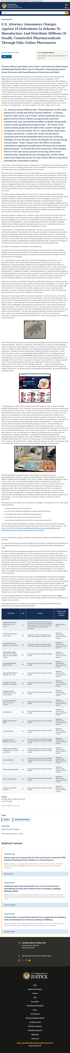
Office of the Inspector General (35, 1018)
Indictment (17, 105)
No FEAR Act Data (35, 1022)
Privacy (35, 1010)
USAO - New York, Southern (10, 829)
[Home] (12, 8)
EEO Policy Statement (35, 1026)
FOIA (35, 997)
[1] (41, 246)
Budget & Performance (35, 989)
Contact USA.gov (35, 1045)
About (35, 985)
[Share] (6, 56)
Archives (35, 993)
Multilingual (35, 1034)
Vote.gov (35, 1038)
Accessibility (35, 1001)
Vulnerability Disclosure (35, 1030)
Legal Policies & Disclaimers (35, 1005)
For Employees (35, 1014)
